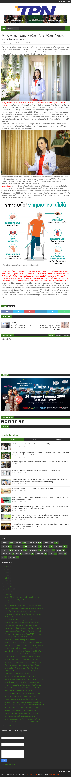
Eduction (12, 557)
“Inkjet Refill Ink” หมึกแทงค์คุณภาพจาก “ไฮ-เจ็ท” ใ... (21, 648)
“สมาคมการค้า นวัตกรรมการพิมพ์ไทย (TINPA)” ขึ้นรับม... (23, 634)
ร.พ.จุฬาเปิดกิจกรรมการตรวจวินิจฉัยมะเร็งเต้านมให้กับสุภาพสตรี (33, 488)
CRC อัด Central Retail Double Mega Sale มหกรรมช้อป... (23, 702)
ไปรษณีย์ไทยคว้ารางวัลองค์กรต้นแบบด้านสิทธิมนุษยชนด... (24, 605)
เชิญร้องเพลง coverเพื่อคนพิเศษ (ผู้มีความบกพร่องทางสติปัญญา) (32, 444)
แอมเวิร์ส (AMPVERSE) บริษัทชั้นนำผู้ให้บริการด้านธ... (22, 637)
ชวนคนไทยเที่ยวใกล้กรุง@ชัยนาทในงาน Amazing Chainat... (24, 614)
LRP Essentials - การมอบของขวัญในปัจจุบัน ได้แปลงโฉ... (23, 671)
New (17, 554)
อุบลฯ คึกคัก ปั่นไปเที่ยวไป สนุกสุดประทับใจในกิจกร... (22, 620)
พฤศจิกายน (9, 589)
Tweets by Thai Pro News (9, 435)
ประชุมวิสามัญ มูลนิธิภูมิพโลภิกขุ (15, 600)
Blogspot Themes (32, 774)
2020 (5, 584)
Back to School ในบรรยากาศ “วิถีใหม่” (17, 674)
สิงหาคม (8, 725)
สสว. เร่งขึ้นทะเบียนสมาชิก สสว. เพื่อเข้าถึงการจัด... (21, 668)
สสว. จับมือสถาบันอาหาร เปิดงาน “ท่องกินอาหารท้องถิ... (23, 719)
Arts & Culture (48, 543)
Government (32, 543)
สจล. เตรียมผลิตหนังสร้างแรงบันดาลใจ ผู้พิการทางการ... (23, 623)
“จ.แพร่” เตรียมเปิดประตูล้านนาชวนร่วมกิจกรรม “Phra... (23, 656)
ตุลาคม (7, 592)
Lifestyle (11, 306)
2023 (5, 575)
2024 (5, 572)
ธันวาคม (8, 586)
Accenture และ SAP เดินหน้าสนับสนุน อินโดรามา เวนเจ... (23, 659)
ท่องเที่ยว (59, 550)
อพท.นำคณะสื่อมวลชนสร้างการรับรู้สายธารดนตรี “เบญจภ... (24, 679)
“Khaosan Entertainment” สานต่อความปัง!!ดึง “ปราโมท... (23, 693)
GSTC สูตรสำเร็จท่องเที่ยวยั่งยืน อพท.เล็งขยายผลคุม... (22, 625)
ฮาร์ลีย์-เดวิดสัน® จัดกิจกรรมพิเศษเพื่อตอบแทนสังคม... (22, 676)
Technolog (39, 554)
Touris (51, 554)
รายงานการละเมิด (8, 765)
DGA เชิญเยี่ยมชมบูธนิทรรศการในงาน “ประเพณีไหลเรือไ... (24, 651)
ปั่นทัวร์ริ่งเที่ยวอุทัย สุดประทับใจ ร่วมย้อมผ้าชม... (20, 617)
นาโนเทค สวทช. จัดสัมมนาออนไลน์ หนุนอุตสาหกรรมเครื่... (24, 662)
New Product (18, 546)
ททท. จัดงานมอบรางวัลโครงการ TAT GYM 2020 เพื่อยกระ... (24, 642)
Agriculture (6, 554)
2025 (5, 569)
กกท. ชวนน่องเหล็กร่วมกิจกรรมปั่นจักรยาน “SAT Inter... (22, 654)
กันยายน (8, 594)
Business (18, 543)
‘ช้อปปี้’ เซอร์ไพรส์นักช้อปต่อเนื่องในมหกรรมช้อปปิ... (21, 699)
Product (27, 554)
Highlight (33, 546)
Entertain (58, 546)
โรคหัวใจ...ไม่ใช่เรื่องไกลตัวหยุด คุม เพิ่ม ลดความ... (21, 640)
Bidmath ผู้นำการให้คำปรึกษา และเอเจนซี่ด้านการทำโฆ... (23, 628)
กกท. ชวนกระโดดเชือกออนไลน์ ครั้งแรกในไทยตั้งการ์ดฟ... (23, 685)
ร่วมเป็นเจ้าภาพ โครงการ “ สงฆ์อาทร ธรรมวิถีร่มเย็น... (22, 710)
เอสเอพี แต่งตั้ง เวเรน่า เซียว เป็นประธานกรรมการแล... (22, 682)
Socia (61, 554)
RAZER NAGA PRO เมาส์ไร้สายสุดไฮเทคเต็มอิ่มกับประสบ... (24, 696)
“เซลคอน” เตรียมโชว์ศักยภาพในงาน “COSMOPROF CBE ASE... (25, 705)
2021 (5, 581)
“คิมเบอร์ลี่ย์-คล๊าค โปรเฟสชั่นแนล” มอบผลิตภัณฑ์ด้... (22, 708)
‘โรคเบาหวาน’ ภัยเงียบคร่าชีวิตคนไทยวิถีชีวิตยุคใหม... (22, 665)
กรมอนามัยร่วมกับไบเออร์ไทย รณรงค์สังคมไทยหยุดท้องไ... (23, 631)
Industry (47, 550)
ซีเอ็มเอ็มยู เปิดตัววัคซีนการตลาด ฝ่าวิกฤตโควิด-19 (21, 611)
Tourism (5, 550)
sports (46, 546)
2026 (5, 566)
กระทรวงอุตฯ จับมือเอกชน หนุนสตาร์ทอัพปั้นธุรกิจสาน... (23, 713)
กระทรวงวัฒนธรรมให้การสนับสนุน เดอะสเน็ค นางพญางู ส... (24, 608)
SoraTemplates (12, 774)
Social (4, 546)
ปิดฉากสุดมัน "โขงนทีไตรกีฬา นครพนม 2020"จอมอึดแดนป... (24, 645)
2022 (5, 578)
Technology (33, 550)
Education (18, 550)
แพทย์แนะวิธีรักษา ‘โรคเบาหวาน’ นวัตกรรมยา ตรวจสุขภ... (23, 603)
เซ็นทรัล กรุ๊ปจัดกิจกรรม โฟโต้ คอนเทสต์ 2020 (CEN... (22, 722)
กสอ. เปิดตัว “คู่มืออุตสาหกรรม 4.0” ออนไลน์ (19, 691)
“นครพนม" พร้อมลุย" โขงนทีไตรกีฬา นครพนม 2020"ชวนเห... (25, 688)
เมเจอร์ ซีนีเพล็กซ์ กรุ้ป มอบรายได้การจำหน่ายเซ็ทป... (22, 597)
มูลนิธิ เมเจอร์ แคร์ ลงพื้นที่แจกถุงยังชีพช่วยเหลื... (20, 716)
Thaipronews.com (53, 774)
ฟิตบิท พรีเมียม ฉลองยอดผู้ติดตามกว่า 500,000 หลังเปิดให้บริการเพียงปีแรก (36, 470)
